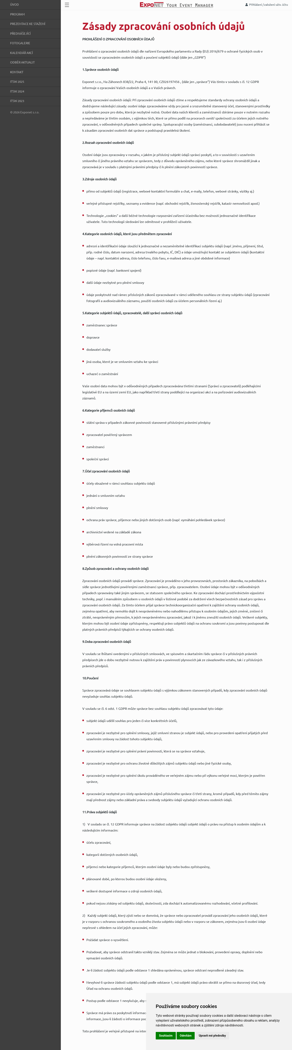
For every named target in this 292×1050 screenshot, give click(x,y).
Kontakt (16, 72)
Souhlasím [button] (166, 1035)
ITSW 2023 (17, 101)
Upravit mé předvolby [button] (212, 1035)
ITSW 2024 (17, 91)
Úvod (14, 4)
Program (17, 14)
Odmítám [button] (186, 1035)
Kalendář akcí (21, 53)
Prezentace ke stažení (27, 24)
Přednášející (20, 33)
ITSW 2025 (17, 81)
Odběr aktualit (22, 62)
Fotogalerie (20, 43)
